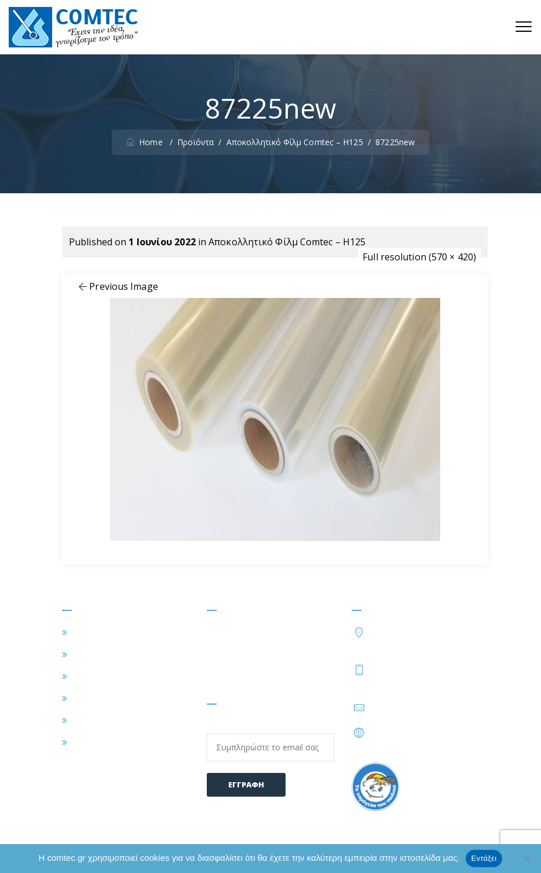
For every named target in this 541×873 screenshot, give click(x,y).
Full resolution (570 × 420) (419, 257)
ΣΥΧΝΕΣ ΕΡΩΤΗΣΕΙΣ (117, 720)
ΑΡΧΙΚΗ (88, 632)
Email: (270, 740)
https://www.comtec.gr (419, 732)
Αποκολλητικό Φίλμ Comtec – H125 (287, 241)
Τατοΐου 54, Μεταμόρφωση (424, 638)
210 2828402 (402, 669)
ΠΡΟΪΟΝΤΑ (97, 698)
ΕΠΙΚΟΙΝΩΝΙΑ (103, 742)
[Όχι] (526, 858)
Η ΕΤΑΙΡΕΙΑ (97, 654)
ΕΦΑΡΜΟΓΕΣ (100, 676)
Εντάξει (484, 858)
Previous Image (117, 286)
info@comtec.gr (404, 707)
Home (145, 142)
